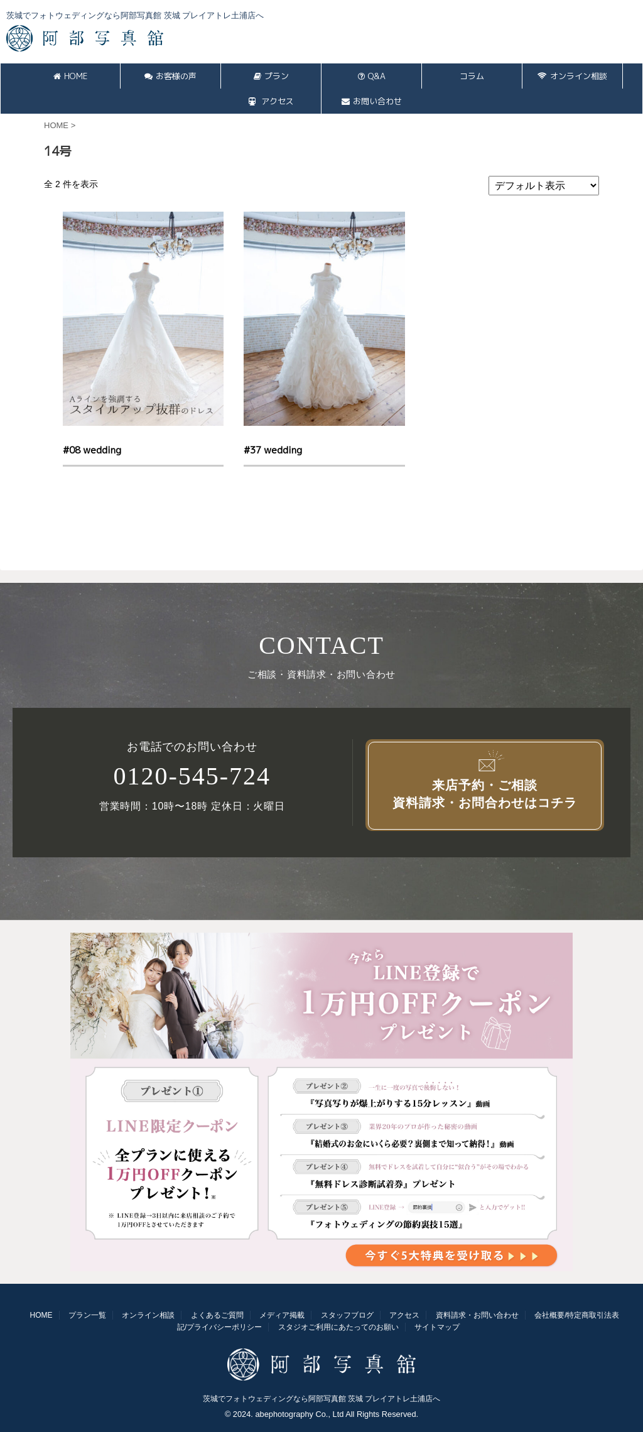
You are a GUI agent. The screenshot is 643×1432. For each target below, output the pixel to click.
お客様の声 (170, 76)
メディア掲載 (282, 1315)
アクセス (271, 101)
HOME (70, 76)
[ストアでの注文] (544, 185)
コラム (472, 76)
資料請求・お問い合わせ (477, 1315)
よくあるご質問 (217, 1315)
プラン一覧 (87, 1315)
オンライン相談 (572, 76)
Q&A (372, 76)
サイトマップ (437, 1327)
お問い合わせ (372, 101)
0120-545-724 (192, 776)
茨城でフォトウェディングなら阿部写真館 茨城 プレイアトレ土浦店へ (322, 1398)
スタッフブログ (347, 1315)
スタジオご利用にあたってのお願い (338, 1327)
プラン (271, 76)
